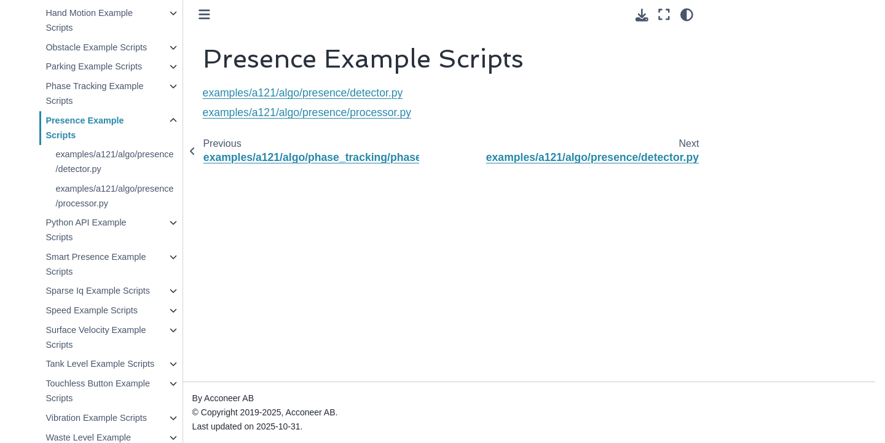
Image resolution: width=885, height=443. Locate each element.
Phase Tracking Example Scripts (94, 93)
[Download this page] (642, 15)
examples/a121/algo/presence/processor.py (114, 196)
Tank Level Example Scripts (99, 364)
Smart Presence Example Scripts (95, 264)
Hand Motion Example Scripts (89, 20)
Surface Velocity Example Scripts (95, 337)
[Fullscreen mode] (664, 14)
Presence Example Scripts (84, 128)
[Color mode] (686, 14)
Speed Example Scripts (91, 310)
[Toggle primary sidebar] (204, 14)
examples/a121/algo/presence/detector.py (114, 161)
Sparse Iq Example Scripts (97, 291)
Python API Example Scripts (85, 230)
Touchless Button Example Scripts (97, 390)
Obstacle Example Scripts (96, 47)
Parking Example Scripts (93, 66)
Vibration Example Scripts (96, 418)
